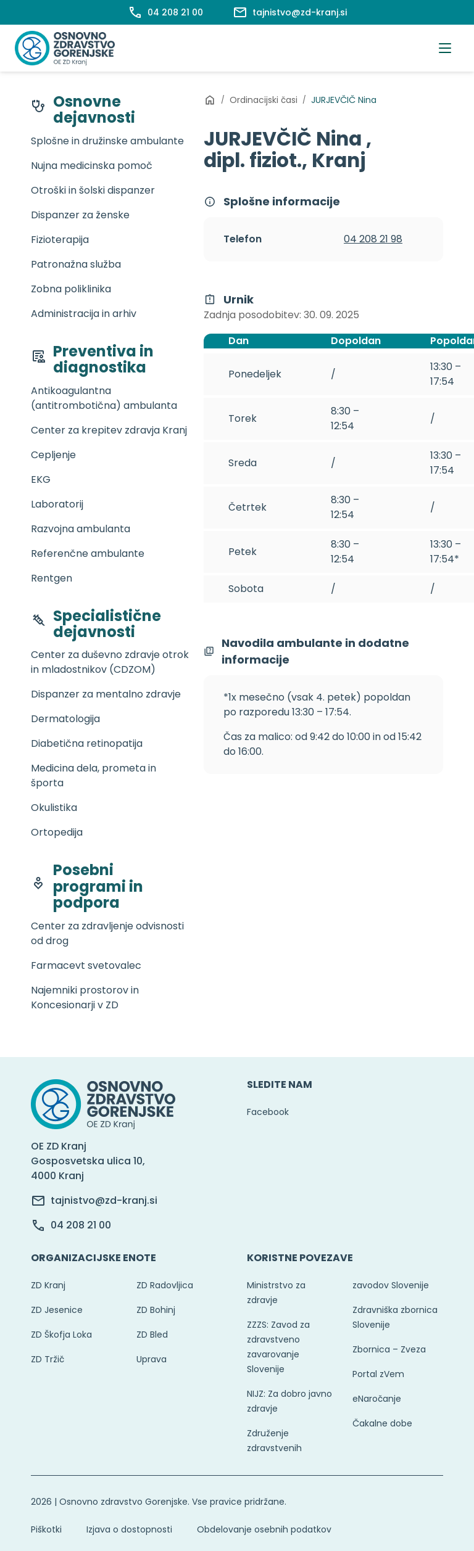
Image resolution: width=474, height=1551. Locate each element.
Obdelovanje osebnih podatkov (264, 1529)
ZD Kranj (48, 1285)
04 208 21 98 (373, 239)
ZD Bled (152, 1334)
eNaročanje (376, 1399)
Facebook (268, 1112)
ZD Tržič (47, 1359)
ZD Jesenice (57, 1310)
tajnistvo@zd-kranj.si (104, 1200)
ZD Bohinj (155, 1310)
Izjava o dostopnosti (129, 1529)
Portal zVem (378, 1374)
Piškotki (46, 1529)
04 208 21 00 (81, 1225)
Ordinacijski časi (263, 100)
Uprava (151, 1359)
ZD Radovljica (164, 1285)
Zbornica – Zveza (389, 1349)
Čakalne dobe (382, 1423)
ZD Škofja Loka (61, 1334)
